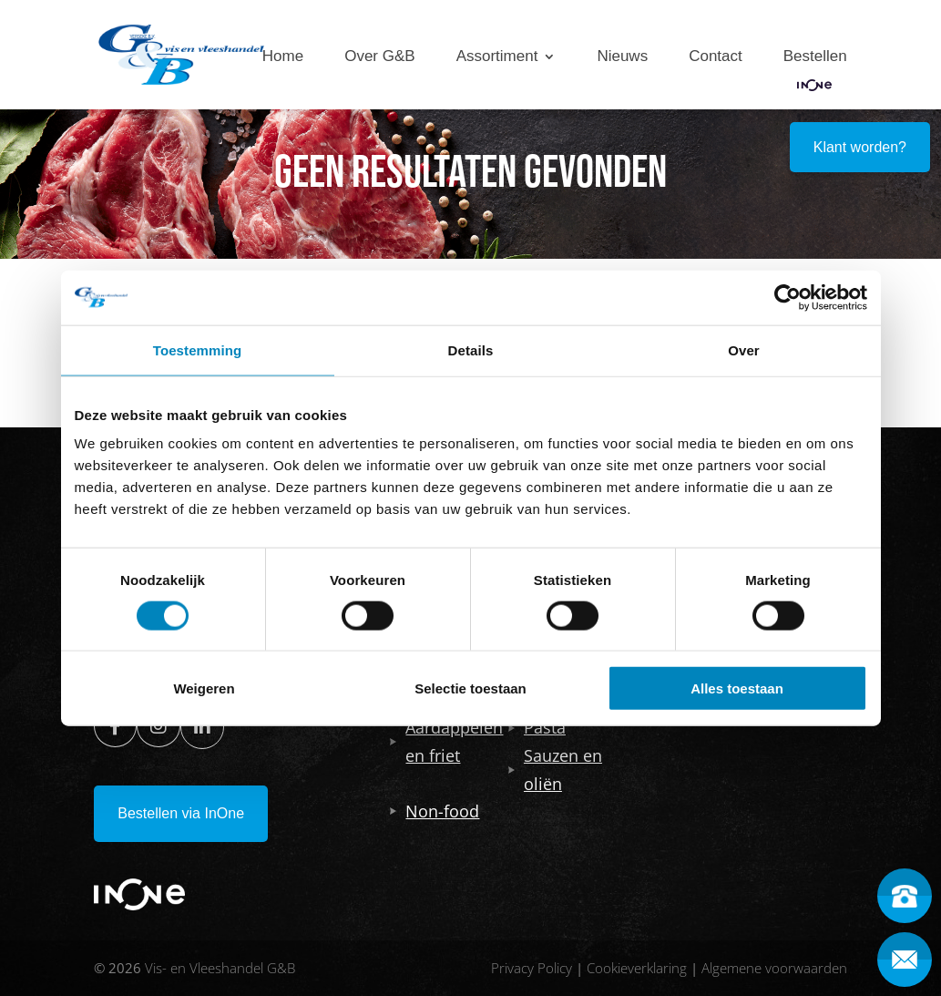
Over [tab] (744, 349)
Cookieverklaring (637, 968)
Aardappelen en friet (446, 741)
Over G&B (379, 56)
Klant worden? (859, 147)
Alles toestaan (736, 688)
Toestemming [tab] (197, 349)
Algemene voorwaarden (774, 968)
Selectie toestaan (470, 688)
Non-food (434, 811)
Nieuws (622, 56)
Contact (715, 56)
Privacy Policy (531, 968)
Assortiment (497, 56)
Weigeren (203, 688)
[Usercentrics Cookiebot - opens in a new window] (787, 297)
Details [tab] (471, 349)
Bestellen (815, 56)
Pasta (537, 727)
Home (282, 56)
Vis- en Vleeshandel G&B (220, 968)
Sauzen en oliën (555, 769)
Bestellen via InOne (181, 813)
